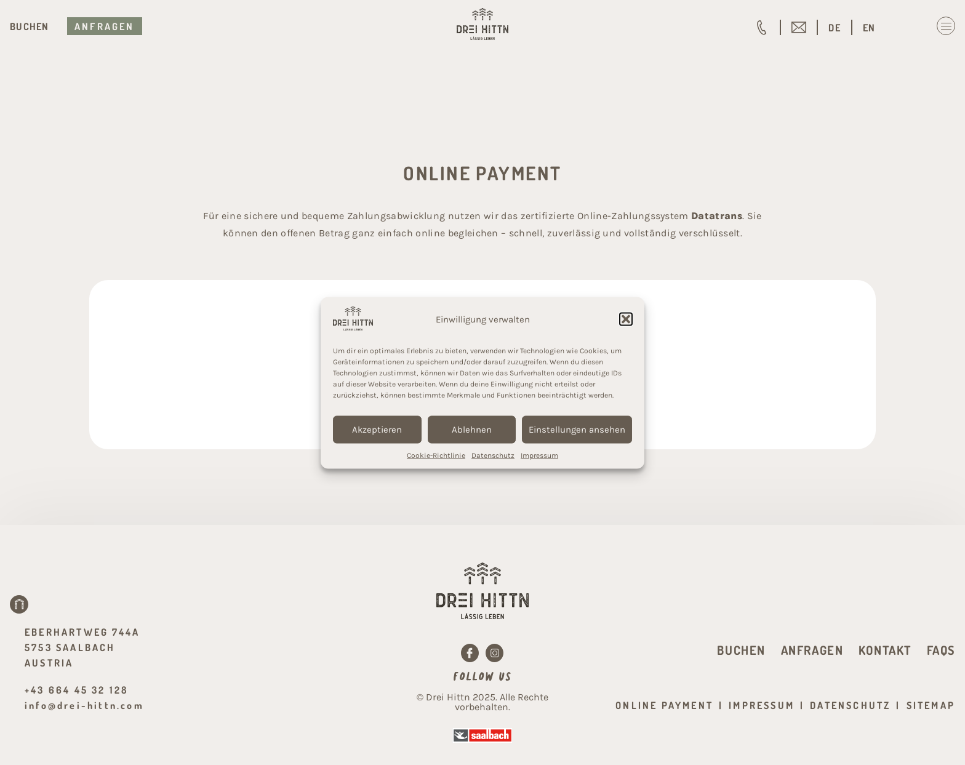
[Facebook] (470, 653)
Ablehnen (472, 429)
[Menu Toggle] (946, 26)
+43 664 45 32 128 (77, 690)
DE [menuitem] (834, 28)
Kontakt (885, 650)
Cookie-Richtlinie (436, 455)
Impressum (539, 455)
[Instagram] (495, 653)
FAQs (941, 650)
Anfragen (104, 26)
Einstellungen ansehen (577, 429)
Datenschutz (493, 455)
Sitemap (931, 705)
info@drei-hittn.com (84, 705)
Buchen (29, 26)
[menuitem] (834, 27)
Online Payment (664, 705)
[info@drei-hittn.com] (798, 27)
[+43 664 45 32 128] (762, 27)
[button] (626, 319)
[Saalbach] (482, 735)
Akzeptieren (377, 429)
